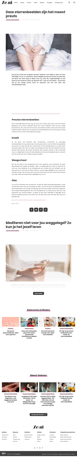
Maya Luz (36, 230)
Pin (41, 210)
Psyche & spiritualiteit (12, 19)
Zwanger (4, 437)
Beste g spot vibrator (66, 439)
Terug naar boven (37, 416)
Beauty (22, 2)
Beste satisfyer (64, 441)
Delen (31, 210)
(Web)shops (27, 437)
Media (51, 441)
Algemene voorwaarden (64, 454)
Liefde (35, 2)
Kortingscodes (59, 2)
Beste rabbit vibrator (65, 437)
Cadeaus (27, 439)
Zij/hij (38, 437)
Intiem (38, 441)
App (46, 210)
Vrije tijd (52, 435)
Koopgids (49, 2)
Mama (16, 2)
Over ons (49, 454)
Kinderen (4, 439)
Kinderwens (5, 435)
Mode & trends (28, 435)
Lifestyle (42, 2)
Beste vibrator (64, 435)
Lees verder (38, 294)
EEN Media (17, 454)
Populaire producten (67, 432)
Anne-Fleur (37, 19)
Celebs (51, 439)
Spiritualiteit (53, 437)
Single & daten (41, 435)
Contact (73, 454)
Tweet (36, 210)
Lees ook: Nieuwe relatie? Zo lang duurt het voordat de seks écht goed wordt (36, 113)
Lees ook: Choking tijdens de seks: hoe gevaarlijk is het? (29, 200)
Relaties (39, 439)
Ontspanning (16, 439)
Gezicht (15, 437)
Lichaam (15, 441)
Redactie (44, 454)
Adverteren (54, 454)
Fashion (29, 2)
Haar (14, 435)
